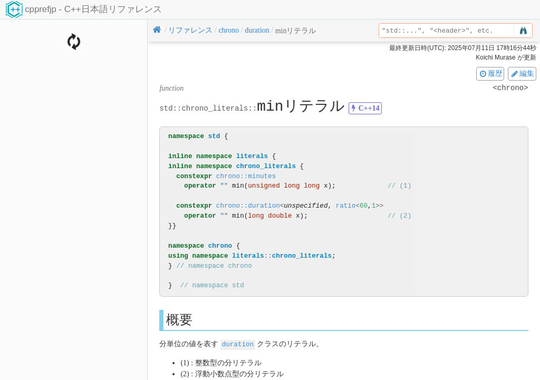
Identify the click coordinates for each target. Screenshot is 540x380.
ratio (346, 205)
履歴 (490, 73)
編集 (522, 73)
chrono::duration (248, 205)
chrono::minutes (246, 176)
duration (238, 343)
